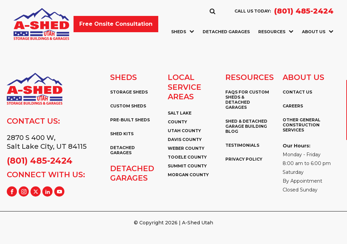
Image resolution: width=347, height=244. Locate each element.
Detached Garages (226, 31)
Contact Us (297, 92)
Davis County (185, 139)
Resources (275, 31)
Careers (293, 105)
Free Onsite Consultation (115, 24)
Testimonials (242, 145)
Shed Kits (122, 133)
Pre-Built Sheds (130, 119)
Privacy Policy (243, 159)
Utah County (184, 130)
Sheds (182, 31)
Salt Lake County (179, 117)
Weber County (186, 148)
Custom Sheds (128, 105)
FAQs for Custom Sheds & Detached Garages (247, 99)
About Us (317, 31)
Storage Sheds (129, 92)
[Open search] (212, 11)
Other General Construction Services (302, 125)
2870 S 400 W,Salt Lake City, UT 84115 (47, 142)
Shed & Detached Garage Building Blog (246, 126)
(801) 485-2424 (303, 11)
